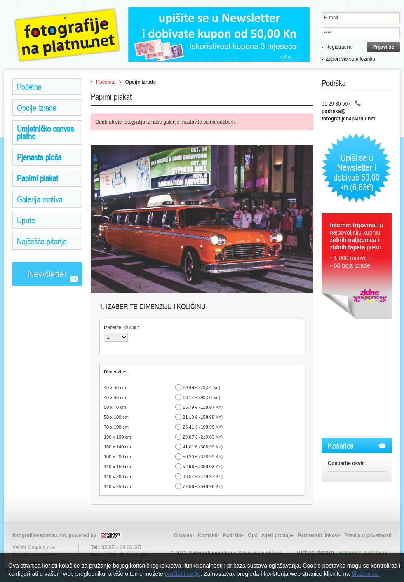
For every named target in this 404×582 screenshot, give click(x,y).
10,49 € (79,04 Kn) (201, 387)
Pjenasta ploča (39, 157)
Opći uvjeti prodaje (270, 535)
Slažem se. (365, 573)
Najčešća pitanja (42, 241)
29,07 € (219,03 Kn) (203, 436)
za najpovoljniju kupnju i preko (356, 245)
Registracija (339, 47)
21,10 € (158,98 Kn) (203, 417)
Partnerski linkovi (318, 535)
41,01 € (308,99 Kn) (203, 446)
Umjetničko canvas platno (45, 132)
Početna (29, 86)
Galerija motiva (40, 199)
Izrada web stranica (1, 551)
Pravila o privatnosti (368, 535)
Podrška (232, 535)
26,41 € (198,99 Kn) (203, 427)
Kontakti (208, 535)
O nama (183, 535)
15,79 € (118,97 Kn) (203, 407)
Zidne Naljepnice (67, 35)
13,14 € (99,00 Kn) (201, 397)
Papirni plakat (37, 178)
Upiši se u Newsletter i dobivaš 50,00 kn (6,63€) (357, 172)
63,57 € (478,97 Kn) (203, 476)
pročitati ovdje (182, 573)
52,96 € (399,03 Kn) (203, 466)
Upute (26, 220)
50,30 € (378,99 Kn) (203, 456)
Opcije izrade (36, 107)
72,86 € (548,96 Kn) (203, 486)
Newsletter (47, 274)
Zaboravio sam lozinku (350, 59)
